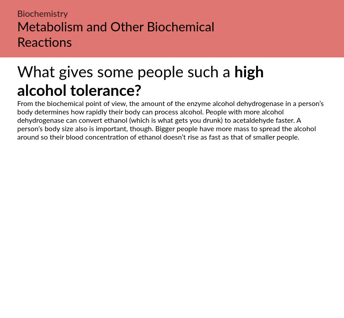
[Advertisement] (172, 224)
